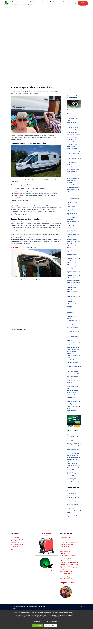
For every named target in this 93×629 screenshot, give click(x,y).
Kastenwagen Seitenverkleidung (71, 313)
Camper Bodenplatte (72, 137)
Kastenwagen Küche (71, 301)
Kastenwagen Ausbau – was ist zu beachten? (73, 242)
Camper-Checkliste (67, 582)
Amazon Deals (14, 546)
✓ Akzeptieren (37, 625)
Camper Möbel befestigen (73, 153)
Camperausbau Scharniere (73, 187)
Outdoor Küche (14, 541)
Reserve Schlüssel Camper (73, 347)
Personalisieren (44, 628)
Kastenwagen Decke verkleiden (71, 288)
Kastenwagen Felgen (72, 294)
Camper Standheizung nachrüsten (72, 163)
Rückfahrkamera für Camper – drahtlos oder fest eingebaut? (73, 351)
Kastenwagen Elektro (72, 291)
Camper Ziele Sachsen (72, 185)
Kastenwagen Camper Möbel (74, 401)
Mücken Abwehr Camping (73, 336)
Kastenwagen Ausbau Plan (38, 1)
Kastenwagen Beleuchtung (73, 280)
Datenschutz (63, 541)
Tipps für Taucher (15, 542)
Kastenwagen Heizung (72, 299)
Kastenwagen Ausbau (62, 1)
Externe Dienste (52, 621)
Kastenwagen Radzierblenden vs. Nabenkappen (71, 308)
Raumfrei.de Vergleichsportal (18, 539)
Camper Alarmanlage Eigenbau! (67, 578)
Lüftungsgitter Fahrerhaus (73, 331)
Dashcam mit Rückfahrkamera (71, 205)
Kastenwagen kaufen (26, 1)
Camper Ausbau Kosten (51, 1)
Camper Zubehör (15, 3)
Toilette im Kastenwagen (73, 371)
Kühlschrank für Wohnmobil (73, 320)
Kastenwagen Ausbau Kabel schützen (69, 564)
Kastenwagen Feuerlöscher (73, 296)
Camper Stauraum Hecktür (73, 169)
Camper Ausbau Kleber (72, 125)
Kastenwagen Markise (72, 304)
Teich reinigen (14, 548)
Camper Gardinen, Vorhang (73, 151)
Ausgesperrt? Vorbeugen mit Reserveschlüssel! (74, 444)
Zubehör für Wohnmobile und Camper (69, 542)
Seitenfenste (21, 190)
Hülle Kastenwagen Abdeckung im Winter (72, 231)
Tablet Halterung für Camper (74, 366)
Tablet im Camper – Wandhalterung (71, 473)
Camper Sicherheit (71, 156)
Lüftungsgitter (17, 247)
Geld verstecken (15, 550)
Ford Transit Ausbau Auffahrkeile (72, 214)
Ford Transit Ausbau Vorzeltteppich (72, 218)
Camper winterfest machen (73, 178)
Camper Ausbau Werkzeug (73, 135)
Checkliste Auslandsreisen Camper (68, 557)
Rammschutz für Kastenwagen (71, 339)
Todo (68, 369)
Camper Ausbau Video (58, 3)
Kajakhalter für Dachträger (73, 234)
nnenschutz (15, 93)
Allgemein (69, 491)
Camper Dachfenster (72, 142)
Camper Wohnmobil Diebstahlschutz (71, 181)
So (11, 93)
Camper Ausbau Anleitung (66, 550)
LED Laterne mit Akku (72, 468)
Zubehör (25, 329)
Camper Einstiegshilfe (72, 148)
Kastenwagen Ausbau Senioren (67, 561)
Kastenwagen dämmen (72, 395)
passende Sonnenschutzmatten (40, 222)
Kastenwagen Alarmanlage (73, 237)
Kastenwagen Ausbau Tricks (17, 4)
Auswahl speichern (50, 625)
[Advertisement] (46, 15)
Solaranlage (16, 193)
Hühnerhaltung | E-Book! (17, 544)
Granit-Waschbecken (16, 537)
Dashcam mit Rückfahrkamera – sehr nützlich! (72, 463)
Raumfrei (50, 571)
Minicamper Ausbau (71, 334)
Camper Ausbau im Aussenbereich (71, 494)
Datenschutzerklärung (68, 618)
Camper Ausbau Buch (48, 3)
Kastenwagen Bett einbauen (73, 282)
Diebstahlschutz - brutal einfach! (73, 97)
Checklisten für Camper (72, 202)
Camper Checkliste (83, 3)
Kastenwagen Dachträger (73, 285)
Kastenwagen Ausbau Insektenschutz (72, 255)
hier (15, 608)
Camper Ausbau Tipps (36, 3)
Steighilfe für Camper (72, 360)
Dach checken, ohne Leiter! (73, 449)
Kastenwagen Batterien (72, 278)
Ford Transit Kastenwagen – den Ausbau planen (73, 391)
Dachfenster (17, 192)
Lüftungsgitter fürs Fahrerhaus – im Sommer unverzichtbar (73, 480)
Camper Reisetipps (25, 3)
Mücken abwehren (71, 439)
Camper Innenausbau (72, 502)
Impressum (62, 539)
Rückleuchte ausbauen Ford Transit (68, 568)
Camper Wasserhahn (72, 171)
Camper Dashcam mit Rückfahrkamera (72, 145)
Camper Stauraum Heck (72, 167)
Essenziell (37, 621)
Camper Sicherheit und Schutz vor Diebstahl (72, 505)
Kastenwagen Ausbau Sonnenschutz (72, 268)
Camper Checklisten (29, 4)
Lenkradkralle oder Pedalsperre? (71, 324)
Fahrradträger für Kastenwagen (71, 210)
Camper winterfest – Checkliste (72, 175)
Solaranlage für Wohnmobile (74, 404)
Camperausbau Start (16, 1)
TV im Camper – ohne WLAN (73, 374)
